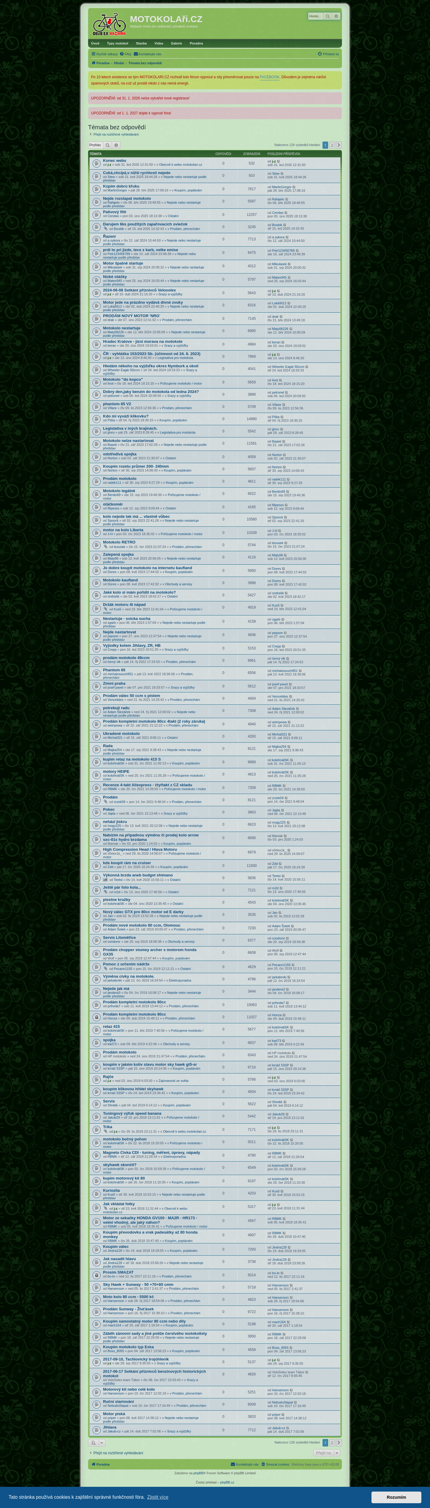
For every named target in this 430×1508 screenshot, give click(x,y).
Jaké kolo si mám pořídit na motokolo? (139, 592)
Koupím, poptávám (188, 190)
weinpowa (115, 725)
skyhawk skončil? (119, 1165)
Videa (158, 43)
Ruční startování (118, 1401)
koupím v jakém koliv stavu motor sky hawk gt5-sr (150, 1064)
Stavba (141, 43)
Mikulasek (115, 267)
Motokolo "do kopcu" (123, 379)
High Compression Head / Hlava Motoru (140, 849)
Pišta (111, 420)
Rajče (108, 1076)
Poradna (196, 43)
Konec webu (114, 160)
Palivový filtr (114, 212)
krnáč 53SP (116, 1068)
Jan (110, 916)
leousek (119, 547)
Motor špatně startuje (123, 263)
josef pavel (115, 687)
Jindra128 (115, 1250)
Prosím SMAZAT (118, 1272)
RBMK (112, 789)
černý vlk (114, 662)
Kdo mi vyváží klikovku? (125, 416)
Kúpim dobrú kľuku (121, 186)
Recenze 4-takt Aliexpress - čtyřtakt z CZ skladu (147, 785)
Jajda (111, 813)
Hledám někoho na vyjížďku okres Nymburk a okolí (150, 366)
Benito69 (114, 495)
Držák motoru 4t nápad (124, 604)
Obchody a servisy (178, 584)
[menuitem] (125, 54)
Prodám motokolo (119, 478)
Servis (109, 1101)
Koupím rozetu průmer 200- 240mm (136, 466)
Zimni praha (114, 683)
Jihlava (109, 1427)
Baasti (112, 444)
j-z (109, 164)
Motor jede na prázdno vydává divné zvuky (143, 302)
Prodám (110, 797)
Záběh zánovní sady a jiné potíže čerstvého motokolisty (155, 1333)
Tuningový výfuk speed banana (132, 1113)
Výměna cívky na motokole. (128, 976)
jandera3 (114, 992)
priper (112, 1418)
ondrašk (113, 596)
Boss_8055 (116, 1351)
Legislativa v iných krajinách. (130, 428)
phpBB (198, 1473)
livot (110, 383)
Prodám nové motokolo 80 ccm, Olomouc (141, 925)
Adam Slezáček (119, 712)
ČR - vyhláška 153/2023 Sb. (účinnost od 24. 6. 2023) (151, 353)
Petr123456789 (119, 254)
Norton (112, 458)
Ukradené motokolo (121, 733)
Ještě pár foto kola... (122, 887)
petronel (113, 395)
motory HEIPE (116, 771)
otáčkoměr (113, 504)
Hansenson (116, 1288)
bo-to (111, 1276)
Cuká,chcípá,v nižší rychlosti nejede (137, 173)
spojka (109, 1040)
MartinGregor (117, 190)
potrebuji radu (116, 708)
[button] (339, 145)
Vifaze (112, 408)
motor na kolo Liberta (123, 530)
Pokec (109, 809)
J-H (110, 534)
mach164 (114, 1325)
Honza (112, 1018)
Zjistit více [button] (157, 1497)
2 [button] (332, 145)
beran (112, 345)
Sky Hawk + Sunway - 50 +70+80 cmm (138, 1284)
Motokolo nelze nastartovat (128, 440)
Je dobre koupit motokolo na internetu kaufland (147, 568)
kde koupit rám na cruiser (127, 863)
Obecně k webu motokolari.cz (180, 164)
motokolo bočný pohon (125, 1139)
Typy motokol (117, 43)
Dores (112, 572)
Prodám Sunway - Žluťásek (128, 1309)
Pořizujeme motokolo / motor (181, 383)
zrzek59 (119, 802)
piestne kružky (116, 899)
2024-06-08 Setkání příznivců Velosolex (139, 290)
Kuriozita (111, 1190)
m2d (117, 892)
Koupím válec (116, 1246)
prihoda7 (114, 1006)
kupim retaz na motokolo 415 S (132, 759)
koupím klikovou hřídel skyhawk (133, 1089)
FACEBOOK (270, 77)
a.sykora (114, 240)
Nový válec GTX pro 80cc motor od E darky (143, 912)
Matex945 (115, 280)
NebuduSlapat (118, 1405)
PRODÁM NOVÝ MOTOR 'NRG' (131, 316)
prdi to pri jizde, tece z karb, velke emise (140, 250)
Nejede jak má (116, 988)
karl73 (112, 1044)
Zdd (110, 867)
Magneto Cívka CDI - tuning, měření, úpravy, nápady (151, 1152)
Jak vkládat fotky (119, 1204)
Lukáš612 (115, 306)
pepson (113, 636)
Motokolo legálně (119, 491)
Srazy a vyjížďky (170, 294)
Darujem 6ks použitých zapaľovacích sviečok (145, 224)
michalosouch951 (120, 674)
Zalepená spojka (118, 554)
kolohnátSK (116, 763)
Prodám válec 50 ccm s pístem (131, 695)
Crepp (112, 649)
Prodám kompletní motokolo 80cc (134, 1002)
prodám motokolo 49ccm (126, 657)
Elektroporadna (180, 980)
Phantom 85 (114, 670)
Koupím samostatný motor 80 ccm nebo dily (144, 1321)
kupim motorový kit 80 (124, 1178)
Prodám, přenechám (185, 229)
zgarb (112, 622)
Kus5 (117, 609)
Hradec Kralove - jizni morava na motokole (142, 341)
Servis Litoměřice (119, 937)
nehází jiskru (115, 821)
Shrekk (113, 1105)
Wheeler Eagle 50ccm (124, 370)
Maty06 (113, 558)
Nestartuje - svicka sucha (126, 618)
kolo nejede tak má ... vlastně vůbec (136, 516)
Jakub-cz (114, 1431)
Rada (108, 746)
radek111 (114, 482)
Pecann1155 (123, 968)
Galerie (176, 43)
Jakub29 (114, 1117)
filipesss (113, 508)
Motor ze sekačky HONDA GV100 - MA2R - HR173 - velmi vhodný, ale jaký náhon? (150, 1220)
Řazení (109, 236)
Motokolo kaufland (120, 580)
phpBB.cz (227, 1482)
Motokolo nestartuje (121, 328)
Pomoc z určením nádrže (126, 964)
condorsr (114, 941)
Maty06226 (116, 332)
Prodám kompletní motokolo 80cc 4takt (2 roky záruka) (154, 721)
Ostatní (173, 216)
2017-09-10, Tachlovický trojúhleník (136, 1359)
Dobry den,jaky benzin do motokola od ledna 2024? (151, 391)
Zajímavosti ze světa (173, 1080)
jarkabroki (115, 980)
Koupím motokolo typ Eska (128, 1347)
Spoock (113, 520)
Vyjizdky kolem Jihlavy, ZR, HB (132, 645)
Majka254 (115, 750)
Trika (107, 1127)
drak (111, 320)
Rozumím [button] (396, 1497)
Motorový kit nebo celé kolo (129, 1389)
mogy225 (114, 825)
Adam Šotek (116, 929)
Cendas (113, 216)
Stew (111, 177)
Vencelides (115, 699)
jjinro (111, 432)
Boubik (119, 229)
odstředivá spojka (119, 454)
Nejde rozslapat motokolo (127, 198)
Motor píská (114, 1414)
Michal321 (115, 737)
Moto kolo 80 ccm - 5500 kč (128, 1296)
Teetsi (118, 880)
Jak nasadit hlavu (119, 1259)
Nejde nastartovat (119, 632)
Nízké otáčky (115, 276)
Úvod (95, 43)
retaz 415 (111, 1026)
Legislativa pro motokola (175, 358)
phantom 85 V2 (117, 404)
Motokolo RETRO (119, 542)
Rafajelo (113, 202)
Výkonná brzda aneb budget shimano (138, 875)
